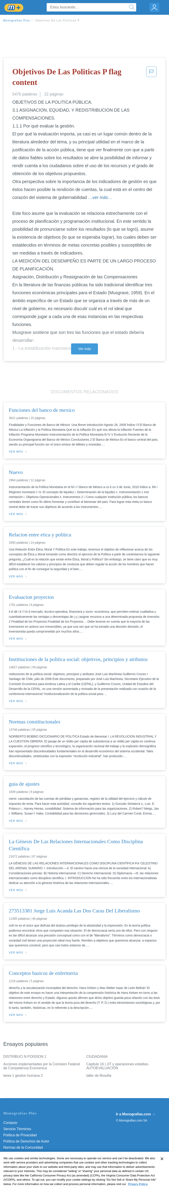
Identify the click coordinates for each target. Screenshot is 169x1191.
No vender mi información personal (30, 1160)
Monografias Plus (16, 20)
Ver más (84, 349)
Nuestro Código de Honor (23, 1153)
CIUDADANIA (97, 1056)
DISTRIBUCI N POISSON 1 (24, 1056)
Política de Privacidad (20, 1135)
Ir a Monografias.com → (135, 1114)
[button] (151, 78)
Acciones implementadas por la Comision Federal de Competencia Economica (41, 1066)
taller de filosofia (98, 1075)
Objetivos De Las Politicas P (57, 20)
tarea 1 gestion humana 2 (23, 1075)
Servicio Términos (17, 1129)
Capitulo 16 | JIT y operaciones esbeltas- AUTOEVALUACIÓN (117, 1066)
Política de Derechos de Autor (26, 1141)
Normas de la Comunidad (23, 1147)
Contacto (10, 1123)
